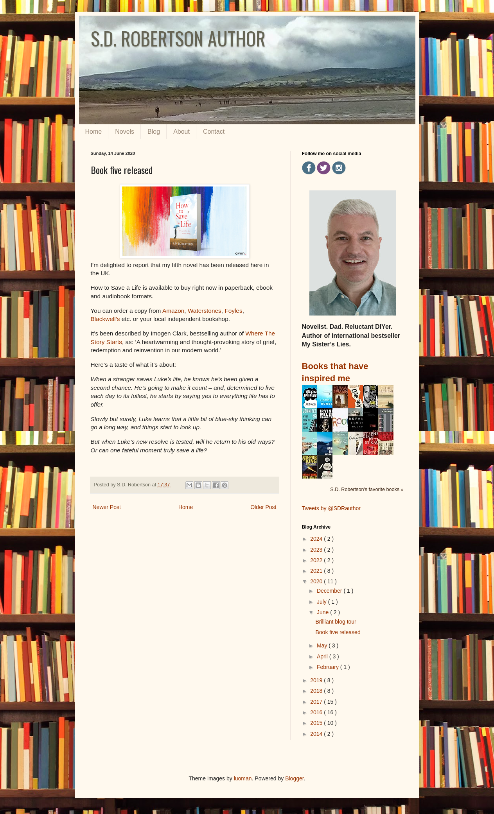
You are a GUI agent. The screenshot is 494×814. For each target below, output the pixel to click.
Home (93, 131)
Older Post (263, 507)
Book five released (337, 632)
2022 (317, 560)
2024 (317, 539)
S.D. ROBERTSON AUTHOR (178, 38)
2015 (317, 723)
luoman (243, 778)
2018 (317, 691)
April (323, 656)
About (181, 131)
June (323, 612)
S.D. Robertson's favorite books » (366, 489)
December (330, 591)
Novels (124, 131)
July (322, 602)
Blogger (294, 778)
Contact (214, 131)
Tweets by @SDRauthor (331, 508)
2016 (317, 712)
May (323, 645)
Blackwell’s (105, 319)
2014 (317, 734)
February (328, 667)
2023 (317, 550)
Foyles (233, 310)
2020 (317, 581)
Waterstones (204, 310)
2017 (317, 702)
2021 (317, 571)
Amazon (173, 310)
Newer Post (107, 507)
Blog (153, 131)
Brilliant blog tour (335, 622)
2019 (317, 680)
